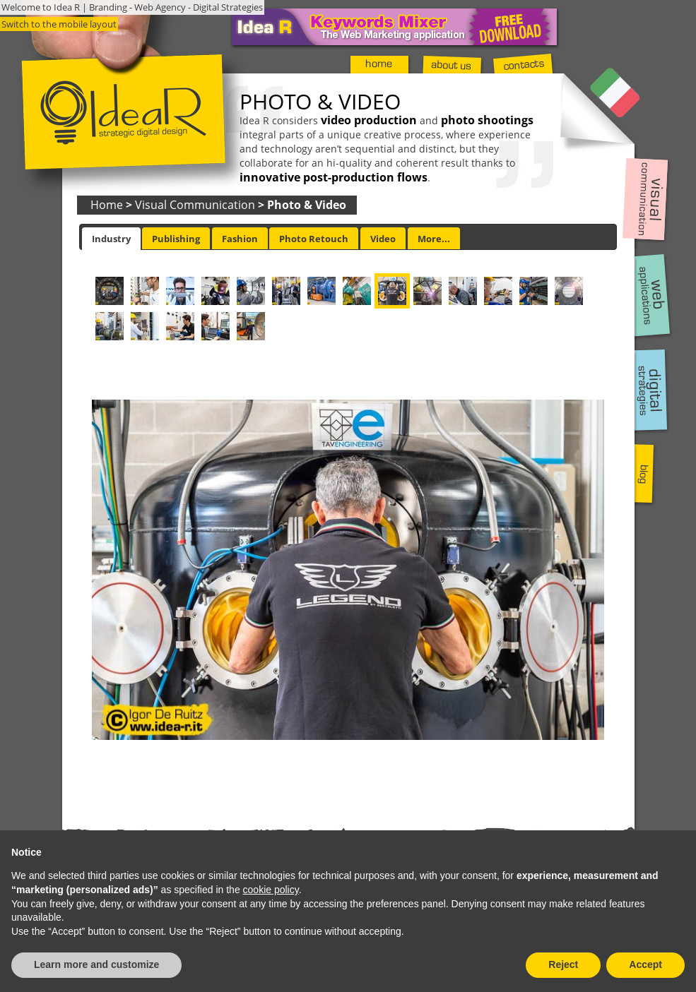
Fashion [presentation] (240, 238)
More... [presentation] (434, 238)
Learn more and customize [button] (96, 964)
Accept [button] (645, 964)
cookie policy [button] (271, 889)
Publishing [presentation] (176, 238)
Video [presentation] (383, 238)
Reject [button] (563, 964)
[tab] (111, 238)
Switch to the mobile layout (59, 24)
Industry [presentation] (111, 238)
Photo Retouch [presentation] (313, 238)
